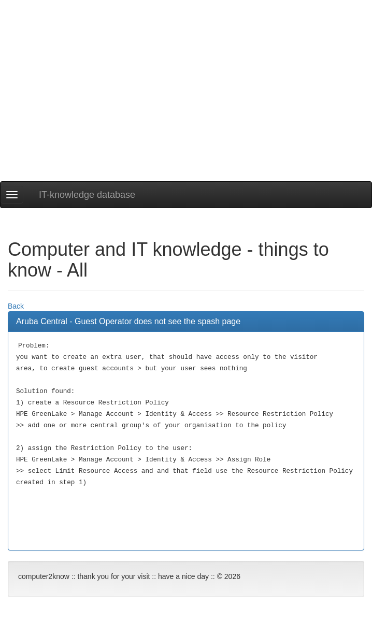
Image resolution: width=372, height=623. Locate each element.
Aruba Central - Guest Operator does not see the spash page (128, 321)
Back (16, 306)
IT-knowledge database (87, 195)
